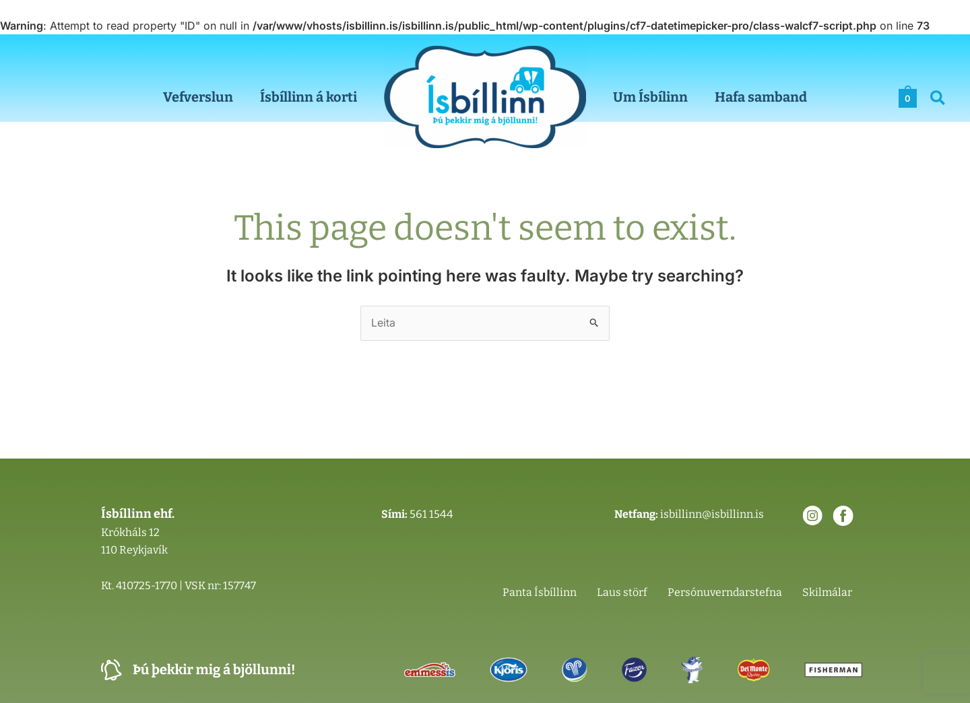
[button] (938, 100)
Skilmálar (827, 592)
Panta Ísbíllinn (540, 592)
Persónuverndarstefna (725, 592)
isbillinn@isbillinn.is (712, 514)
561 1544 (430, 514)
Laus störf (622, 592)
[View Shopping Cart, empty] (908, 98)
